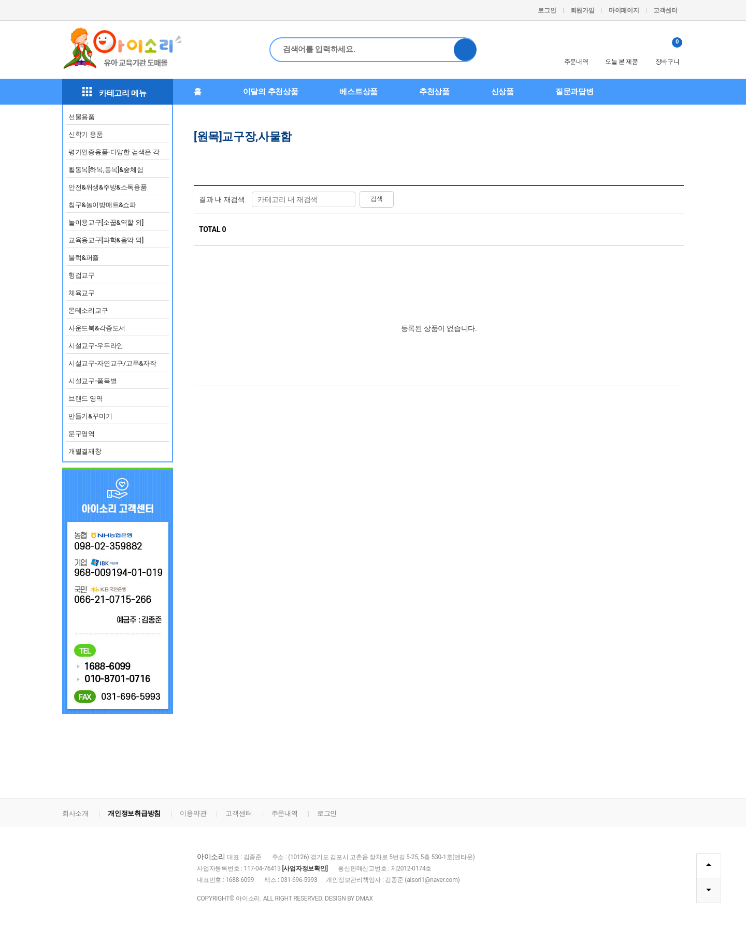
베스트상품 (358, 91)
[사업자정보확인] (304, 868)
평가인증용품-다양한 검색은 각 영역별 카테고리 (114, 154)
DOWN (708, 890)
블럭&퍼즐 (83, 258)
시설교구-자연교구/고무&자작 (112, 363)
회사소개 (75, 813)
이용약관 (193, 813)
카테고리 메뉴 (114, 92)
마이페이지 (624, 10)
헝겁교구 (81, 275)
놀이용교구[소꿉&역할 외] (106, 222)
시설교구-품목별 (92, 381)
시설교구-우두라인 (95, 346)
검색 (465, 49)
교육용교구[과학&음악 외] (106, 240)
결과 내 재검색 (222, 199)
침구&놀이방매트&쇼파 (102, 205)
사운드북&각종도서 (96, 328)
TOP (708, 864)
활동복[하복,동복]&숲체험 (106, 169)
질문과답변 (574, 91)
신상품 (502, 91)
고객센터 (665, 10)
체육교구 (81, 293)
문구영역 (81, 434)
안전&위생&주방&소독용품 (107, 187)
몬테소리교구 (88, 310)
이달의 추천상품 (270, 91)
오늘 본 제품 (621, 51)
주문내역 (576, 51)
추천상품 (434, 91)
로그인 (547, 10)
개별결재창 (85, 451)
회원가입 (582, 10)
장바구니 (668, 51)
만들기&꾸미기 (90, 416)
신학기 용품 (85, 134)
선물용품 (81, 117)
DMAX (364, 898)
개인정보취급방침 (134, 813)
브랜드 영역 (85, 398)
